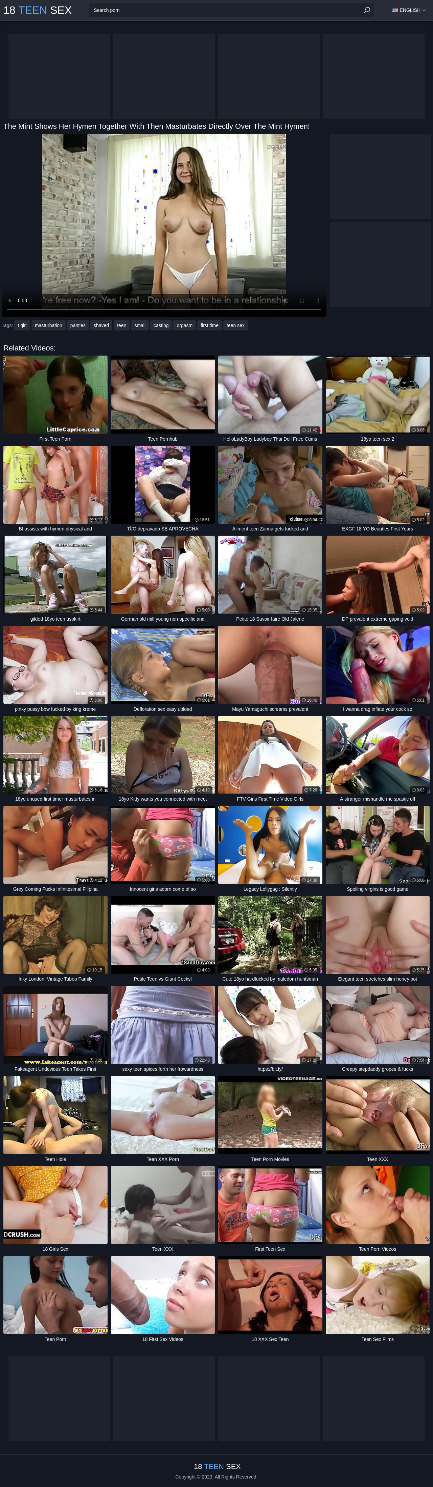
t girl (22, 325)
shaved (101, 325)
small (139, 325)
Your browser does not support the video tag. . (164, 225)
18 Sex (37, 10)
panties (78, 325)
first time (210, 325)
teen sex (236, 325)
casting (161, 325)
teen (121, 325)
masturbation (48, 325)
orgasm (184, 325)
